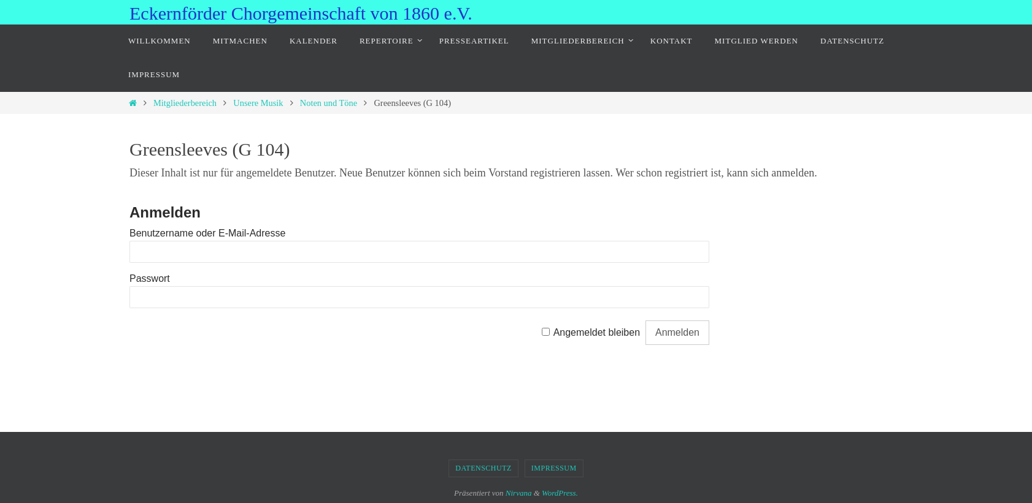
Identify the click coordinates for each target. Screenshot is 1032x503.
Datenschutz (483, 468)
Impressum (554, 468)
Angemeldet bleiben (596, 332)
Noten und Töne (328, 103)
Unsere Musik (258, 103)
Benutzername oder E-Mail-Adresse (207, 233)
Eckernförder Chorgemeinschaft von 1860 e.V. (300, 13)
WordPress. (560, 492)
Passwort (149, 278)
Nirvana (519, 492)
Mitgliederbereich (185, 103)
